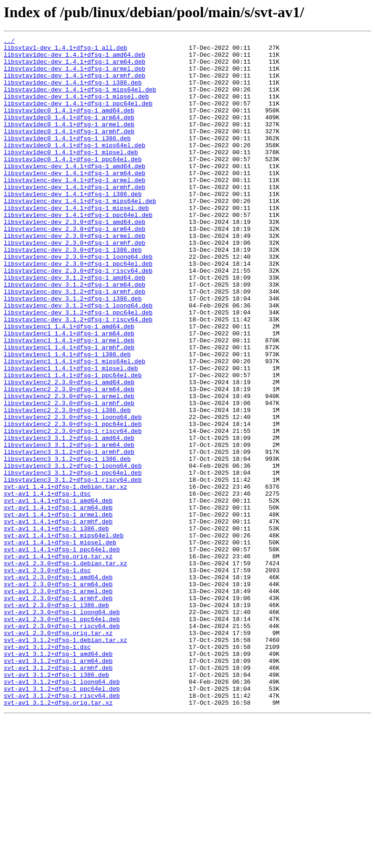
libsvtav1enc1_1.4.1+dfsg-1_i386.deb (67, 418)
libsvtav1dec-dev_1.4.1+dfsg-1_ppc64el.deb (78, 117)
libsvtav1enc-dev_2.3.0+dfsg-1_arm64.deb (74, 267)
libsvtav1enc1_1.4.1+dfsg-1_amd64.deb (69, 384)
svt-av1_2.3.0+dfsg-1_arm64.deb (58, 694)
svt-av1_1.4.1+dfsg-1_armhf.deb (58, 619)
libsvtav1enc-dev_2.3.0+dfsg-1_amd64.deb (74, 259)
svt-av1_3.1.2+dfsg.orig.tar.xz (58, 836)
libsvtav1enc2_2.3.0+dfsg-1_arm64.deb (69, 460)
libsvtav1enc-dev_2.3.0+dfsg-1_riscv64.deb (78, 318)
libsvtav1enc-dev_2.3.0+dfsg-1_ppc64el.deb (78, 309)
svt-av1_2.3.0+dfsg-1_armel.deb (58, 702)
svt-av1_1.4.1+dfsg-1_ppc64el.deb (62, 652)
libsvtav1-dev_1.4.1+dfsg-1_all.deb (65, 50)
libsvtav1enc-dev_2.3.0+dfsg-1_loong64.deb (78, 301)
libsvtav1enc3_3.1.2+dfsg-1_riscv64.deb (72, 568)
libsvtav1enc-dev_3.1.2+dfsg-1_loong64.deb (78, 359)
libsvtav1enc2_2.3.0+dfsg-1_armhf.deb (69, 476)
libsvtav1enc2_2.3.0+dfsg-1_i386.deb (67, 485)
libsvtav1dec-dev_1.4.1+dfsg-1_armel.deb (74, 75)
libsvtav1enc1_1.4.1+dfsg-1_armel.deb (69, 401)
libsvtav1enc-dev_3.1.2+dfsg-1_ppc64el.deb (78, 368)
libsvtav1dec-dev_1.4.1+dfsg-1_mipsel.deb (76, 109)
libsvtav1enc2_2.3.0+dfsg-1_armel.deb (69, 468)
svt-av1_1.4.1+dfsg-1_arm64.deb (58, 602)
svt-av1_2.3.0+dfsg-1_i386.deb (56, 719)
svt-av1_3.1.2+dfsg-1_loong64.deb (62, 811)
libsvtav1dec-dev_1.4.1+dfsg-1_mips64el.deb (80, 100)
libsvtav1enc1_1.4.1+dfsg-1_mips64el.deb (74, 426)
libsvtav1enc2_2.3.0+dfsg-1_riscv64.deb (72, 510)
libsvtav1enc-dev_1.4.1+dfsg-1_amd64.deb (74, 192)
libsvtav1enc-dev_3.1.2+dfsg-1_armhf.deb (74, 343)
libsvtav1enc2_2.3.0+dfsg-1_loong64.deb (72, 493)
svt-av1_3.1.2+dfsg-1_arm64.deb (58, 786)
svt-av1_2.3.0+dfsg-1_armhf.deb (58, 711)
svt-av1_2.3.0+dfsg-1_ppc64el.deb (62, 736)
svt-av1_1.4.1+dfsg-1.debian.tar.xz (65, 577)
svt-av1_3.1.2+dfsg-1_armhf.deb (58, 794)
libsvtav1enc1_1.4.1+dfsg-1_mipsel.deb (71, 435)
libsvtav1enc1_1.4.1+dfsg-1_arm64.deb (69, 393)
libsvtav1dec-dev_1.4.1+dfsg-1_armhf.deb (74, 83)
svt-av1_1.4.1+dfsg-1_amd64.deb (58, 593)
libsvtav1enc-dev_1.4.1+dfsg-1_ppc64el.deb (78, 251)
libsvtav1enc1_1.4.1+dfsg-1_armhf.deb (69, 410)
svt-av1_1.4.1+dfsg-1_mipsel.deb (60, 644)
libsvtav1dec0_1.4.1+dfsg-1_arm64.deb (69, 134)
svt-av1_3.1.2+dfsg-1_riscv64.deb (62, 828)
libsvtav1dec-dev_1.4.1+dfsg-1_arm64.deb (74, 67)
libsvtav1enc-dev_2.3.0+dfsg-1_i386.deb (72, 292)
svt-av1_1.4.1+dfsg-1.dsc (47, 585)
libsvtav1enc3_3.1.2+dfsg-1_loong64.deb (72, 552)
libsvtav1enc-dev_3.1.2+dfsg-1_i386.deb (72, 351)
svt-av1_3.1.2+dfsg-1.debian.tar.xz (65, 761)
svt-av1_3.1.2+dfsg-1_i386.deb (56, 803)
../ (9, 42)
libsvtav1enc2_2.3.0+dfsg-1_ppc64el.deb (72, 502)
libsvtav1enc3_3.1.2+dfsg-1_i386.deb (67, 543)
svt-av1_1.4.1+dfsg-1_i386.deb (56, 627)
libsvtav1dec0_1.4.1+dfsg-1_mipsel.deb (71, 175)
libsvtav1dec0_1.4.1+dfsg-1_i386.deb (67, 159)
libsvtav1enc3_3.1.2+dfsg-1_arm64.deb (69, 527)
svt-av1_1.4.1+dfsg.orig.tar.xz (58, 660)
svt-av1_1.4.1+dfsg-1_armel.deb (58, 610)
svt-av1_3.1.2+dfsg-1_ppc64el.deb (62, 819)
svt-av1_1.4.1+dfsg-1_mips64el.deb (63, 635)
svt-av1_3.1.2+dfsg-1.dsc (47, 769)
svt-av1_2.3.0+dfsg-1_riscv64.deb (62, 744)
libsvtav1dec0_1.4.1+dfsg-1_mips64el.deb (74, 167)
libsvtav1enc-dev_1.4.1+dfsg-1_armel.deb (74, 209)
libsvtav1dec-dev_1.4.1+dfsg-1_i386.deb (72, 92)
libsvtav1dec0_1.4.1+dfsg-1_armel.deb (69, 142)
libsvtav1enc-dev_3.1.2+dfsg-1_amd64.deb (74, 326)
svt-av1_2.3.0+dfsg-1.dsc (47, 677)
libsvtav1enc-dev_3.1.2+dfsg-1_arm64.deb (74, 334)
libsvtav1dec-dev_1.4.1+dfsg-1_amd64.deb (74, 58)
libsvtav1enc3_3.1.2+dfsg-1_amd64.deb (69, 518)
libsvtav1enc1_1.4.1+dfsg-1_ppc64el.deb (72, 443)
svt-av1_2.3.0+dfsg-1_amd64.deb (58, 685)
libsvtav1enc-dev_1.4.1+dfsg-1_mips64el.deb (80, 234)
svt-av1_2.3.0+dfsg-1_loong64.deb (62, 727)
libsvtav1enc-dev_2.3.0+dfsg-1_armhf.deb (74, 284)
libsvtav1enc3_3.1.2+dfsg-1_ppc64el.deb (72, 560)
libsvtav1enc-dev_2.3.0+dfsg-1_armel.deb (74, 276)
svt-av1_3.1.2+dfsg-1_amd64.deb (58, 777)
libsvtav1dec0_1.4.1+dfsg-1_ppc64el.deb (72, 184)
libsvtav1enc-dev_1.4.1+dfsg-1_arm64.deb (74, 200)
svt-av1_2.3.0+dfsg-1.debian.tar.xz (65, 669)
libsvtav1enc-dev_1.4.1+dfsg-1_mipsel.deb (76, 242)
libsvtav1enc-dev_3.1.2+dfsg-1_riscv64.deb (78, 376)
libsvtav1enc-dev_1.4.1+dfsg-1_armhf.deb (74, 217)
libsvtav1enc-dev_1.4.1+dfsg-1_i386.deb (72, 226)
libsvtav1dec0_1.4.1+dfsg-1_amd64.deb (69, 125)
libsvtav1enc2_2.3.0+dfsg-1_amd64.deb (69, 451)
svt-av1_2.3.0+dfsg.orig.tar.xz (58, 752)
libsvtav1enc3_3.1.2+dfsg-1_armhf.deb (69, 535)
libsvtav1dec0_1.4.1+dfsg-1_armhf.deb (69, 150)
